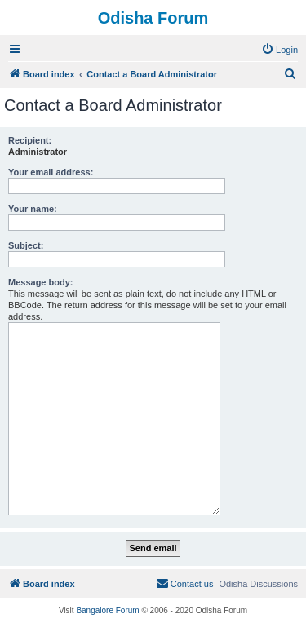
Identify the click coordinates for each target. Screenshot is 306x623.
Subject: (25, 245)
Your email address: (50, 172)
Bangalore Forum (107, 610)
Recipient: (29, 140)
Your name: (32, 209)
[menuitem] (279, 50)
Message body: (40, 282)
